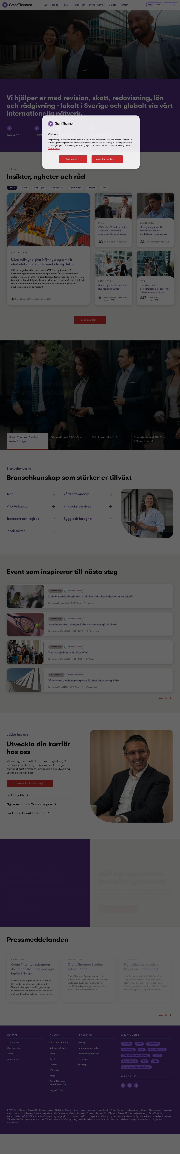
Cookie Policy (54, 148)
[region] (91, 142)
